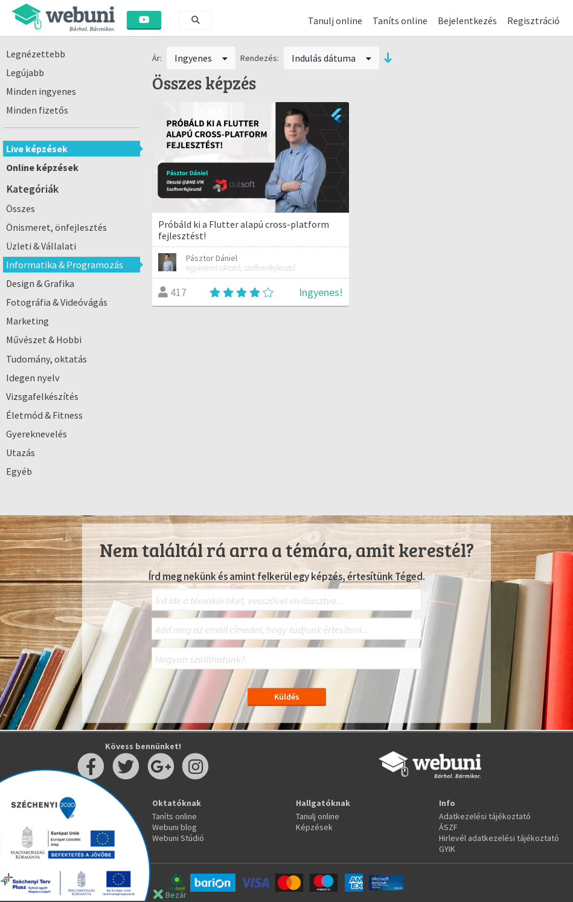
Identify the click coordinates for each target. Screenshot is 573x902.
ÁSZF (448, 827)
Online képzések (42, 167)
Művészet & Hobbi (44, 339)
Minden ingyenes (41, 91)
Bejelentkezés (467, 20)
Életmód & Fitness (44, 415)
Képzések (314, 827)
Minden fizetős (37, 110)
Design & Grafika (40, 283)
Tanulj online (335, 20)
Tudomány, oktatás (46, 359)
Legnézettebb (35, 54)
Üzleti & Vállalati (41, 246)
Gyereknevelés (36, 434)
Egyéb (19, 471)
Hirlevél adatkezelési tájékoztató (499, 838)
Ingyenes (201, 58)
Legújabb (25, 72)
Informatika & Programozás (64, 265)
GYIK (447, 848)
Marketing (27, 321)
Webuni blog (174, 827)
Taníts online (400, 20)
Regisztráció (533, 20)
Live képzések (37, 149)
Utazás (20, 452)
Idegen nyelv (33, 378)
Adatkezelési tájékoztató (485, 816)
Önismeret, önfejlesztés (56, 227)
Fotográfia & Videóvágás (56, 302)
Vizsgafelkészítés (42, 396)
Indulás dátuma (331, 58)
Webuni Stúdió (178, 838)
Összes (20, 208)
